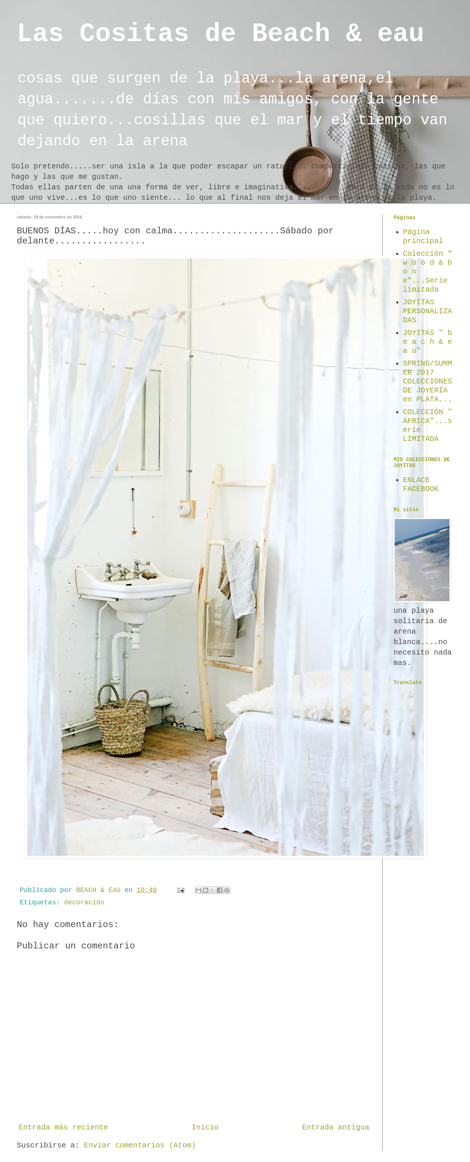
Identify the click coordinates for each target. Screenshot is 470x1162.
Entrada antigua (335, 1127)
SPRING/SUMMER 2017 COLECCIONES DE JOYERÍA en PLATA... (427, 381)
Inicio (205, 1127)
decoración (84, 902)
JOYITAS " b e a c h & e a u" (427, 342)
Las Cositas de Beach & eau (220, 34)
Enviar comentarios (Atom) (140, 1145)
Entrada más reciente (63, 1127)
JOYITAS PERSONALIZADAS (427, 311)
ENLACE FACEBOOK (421, 484)
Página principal (423, 236)
